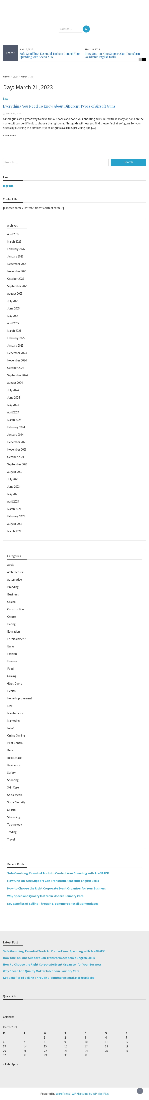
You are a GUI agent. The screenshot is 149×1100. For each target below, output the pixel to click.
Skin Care (13, 787)
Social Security (16, 802)
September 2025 (17, 286)
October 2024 (15, 368)
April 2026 (13, 234)
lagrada (8, 186)
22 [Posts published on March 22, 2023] (45, 1051)
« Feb (6, 1064)
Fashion (12, 654)
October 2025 (15, 279)
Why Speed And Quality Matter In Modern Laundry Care (45, 896)
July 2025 (12, 301)
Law (5, 99)
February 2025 (16, 338)
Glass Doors (14, 683)
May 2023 (12, 494)
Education (13, 631)
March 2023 (14, 509)
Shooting (13, 780)
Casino (11, 602)
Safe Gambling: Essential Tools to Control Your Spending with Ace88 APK (50, 55)
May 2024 (12, 405)
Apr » (15, 1064)
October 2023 (15, 457)
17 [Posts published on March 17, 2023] (86, 1046)
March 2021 (14, 531)
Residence (13, 765)
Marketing (13, 720)
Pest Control (15, 743)
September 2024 (17, 375)
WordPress (63, 1094)
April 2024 (13, 412)
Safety (11, 772)
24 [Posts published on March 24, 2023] (86, 1051)
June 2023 (13, 486)
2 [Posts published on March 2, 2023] (65, 1037)
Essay (10, 646)
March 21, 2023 (13, 113)
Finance (12, 661)
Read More (9, 135)
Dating (11, 624)
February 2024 (16, 427)
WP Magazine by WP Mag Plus (90, 1094)
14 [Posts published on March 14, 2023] (24, 1046)
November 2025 (16, 271)
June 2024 (13, 397)
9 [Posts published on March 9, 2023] (65, 1042)
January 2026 (15, 256)
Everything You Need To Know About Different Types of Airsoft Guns (59, 106)
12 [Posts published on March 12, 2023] (127, 1042)
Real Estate (14, 758)
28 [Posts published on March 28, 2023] (24, 1055)
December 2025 (16, 264)
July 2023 (12, 479)
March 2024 (14, 420)
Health (11, 691)
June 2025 (13, 308)
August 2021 (14, 524)
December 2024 (16, 353)
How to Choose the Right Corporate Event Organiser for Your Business (56, 888)
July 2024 (12, 390)
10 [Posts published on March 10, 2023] (86, 1042)
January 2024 (15, 435)
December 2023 (16, 442)
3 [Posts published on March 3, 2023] (85, 1037)
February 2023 (16, 516)
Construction (15, 609)
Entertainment (16, 639)
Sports (11, 810)
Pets (10, 750)
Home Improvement (19, 698)
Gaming (11, 676)
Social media (14, 795)
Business (13, 594)
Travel (11, 839)
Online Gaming (16, 735)
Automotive (14, 579)
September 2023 (17, 464)
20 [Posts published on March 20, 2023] (4, 1051)
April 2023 (13, 501)
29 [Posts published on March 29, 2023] (45, 1055)
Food (10, 669)
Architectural (15, 572)
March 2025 (14, 331)
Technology (14, 824)
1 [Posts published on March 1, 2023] (44, 1037)
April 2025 (13, 323)
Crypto (11, 617)
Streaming (13, 817)
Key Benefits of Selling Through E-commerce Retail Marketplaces (52, 904)
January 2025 (15, 345)
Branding (13, 587)
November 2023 (16, 449)
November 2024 (16, 360)
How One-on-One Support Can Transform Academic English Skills (112, 55)
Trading (12, 832)
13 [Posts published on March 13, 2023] (4, 1046)
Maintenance (15, 713)
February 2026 (16, 249)
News (10, 728)
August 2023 (14, 472)
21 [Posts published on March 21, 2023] (24, 1051)
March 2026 (14, 241)
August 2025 (14, 293)
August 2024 (14, 383)
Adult (10, 565)
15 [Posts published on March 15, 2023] (45, 1046)
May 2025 (12, 316)
